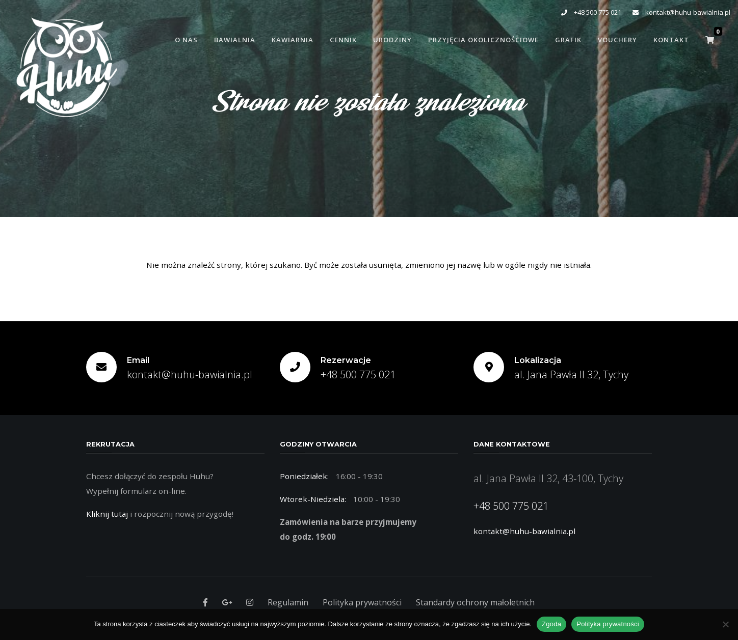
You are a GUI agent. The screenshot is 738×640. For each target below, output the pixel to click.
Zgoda (551, 624)
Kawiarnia (292, 39)
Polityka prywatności (362, 602)
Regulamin (288, 602)
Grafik (568, 39)
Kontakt (671, 39)
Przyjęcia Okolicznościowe (483, 39)
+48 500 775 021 (591, 12)
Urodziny (392, 39)
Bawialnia (234, 39)
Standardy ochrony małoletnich (475, 602)
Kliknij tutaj (107, 514)
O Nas (186, 39)
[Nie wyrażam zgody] (725, 624)
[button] (709, 40)
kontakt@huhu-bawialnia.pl (681, 12)
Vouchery (617, 39)
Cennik (343, 39)
